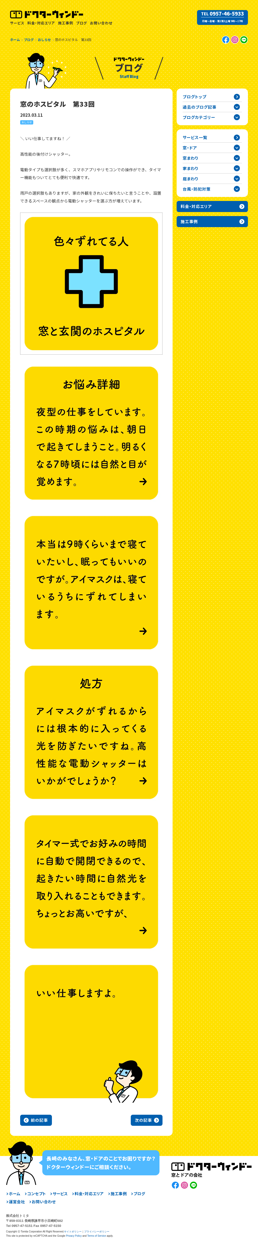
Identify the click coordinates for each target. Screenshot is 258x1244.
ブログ (81, 22)
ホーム (14, 1194)
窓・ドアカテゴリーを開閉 (237, 148)
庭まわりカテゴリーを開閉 (237, 179)
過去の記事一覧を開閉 (237, 107)
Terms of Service (96, 1235)
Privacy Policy (74, 1235)
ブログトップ (194, 97)
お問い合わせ (101, 22)
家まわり (191, 168)
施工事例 (65, 22)
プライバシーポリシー (96, 1231)
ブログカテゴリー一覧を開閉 (237, 117)
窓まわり (191, 158)
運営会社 (17, 1202)
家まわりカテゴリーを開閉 (237, 168)
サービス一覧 (195, 137)
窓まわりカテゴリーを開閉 (237, 158)
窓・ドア (190, 148)
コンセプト (36, 1194)
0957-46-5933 (227, 13)
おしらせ (27, 122)
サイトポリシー (73, 1231)
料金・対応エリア (41, 22)
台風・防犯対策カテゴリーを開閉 (237, 189)
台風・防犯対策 (197, 189)
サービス (17, 22)
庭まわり (191, 179)
